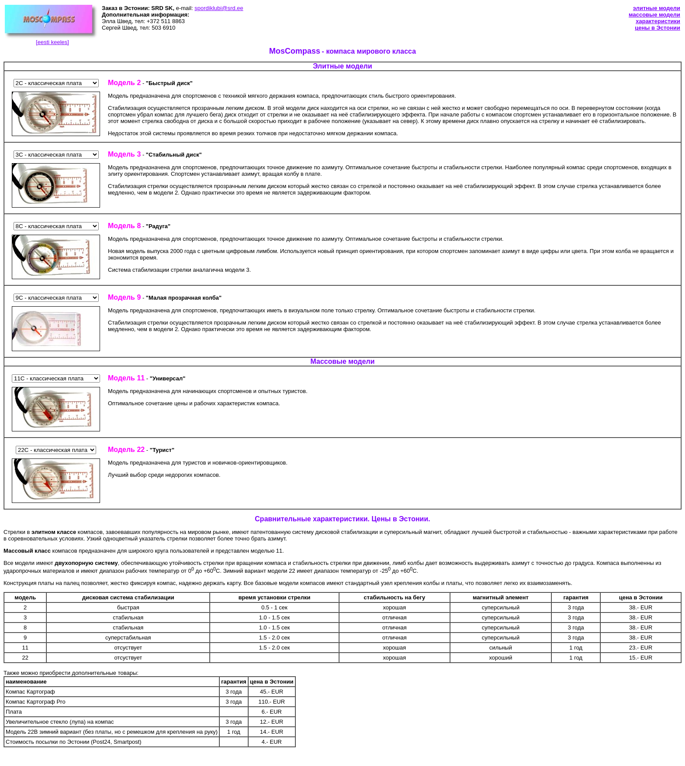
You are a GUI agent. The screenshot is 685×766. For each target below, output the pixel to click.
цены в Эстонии (657, 27)
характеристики (658, 21)
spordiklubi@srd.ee (218, 8)
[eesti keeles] (52, 42)
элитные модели (656, 8)
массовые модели (654, 14)
